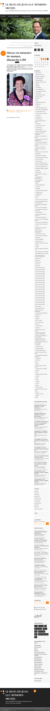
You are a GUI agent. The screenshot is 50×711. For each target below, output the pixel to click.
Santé (37, 361)
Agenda (22, 110)
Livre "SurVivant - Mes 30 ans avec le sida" (41, 210)
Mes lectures (38, 262)
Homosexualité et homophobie (39, 180)
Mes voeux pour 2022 (40, 297)
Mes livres (36, 650)
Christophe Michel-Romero (41, 107)
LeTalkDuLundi (39, 194)
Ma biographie (26, 16)
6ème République (39, 80)
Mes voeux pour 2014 (40, 284)
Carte (35, 513)
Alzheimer (38, 85)
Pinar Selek (38, 344)
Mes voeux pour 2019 (40, 293)
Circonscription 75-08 (40, 111)
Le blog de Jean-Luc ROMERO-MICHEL (17, 695)
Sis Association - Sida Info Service (40, 366)
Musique (37, 316)
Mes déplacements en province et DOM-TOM (40, 256)
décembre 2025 (37, 498)
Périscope (38, 327)
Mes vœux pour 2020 (40, 308)
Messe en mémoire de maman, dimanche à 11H (19, 56)
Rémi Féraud (38, 358)
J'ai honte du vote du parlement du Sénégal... (40, 424)
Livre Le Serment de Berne (41, 217)
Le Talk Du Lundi (39, 192)
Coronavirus (38, 123)
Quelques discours (38, 657)
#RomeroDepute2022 (40, 76)
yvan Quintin (37, 439)
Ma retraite (38, 237)
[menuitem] (4, 16)
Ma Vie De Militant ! (40, 239)
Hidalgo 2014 (38, 172)
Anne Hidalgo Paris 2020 (41, 91)
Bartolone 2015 (39, 96)
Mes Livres (38, 263)
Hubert (37, 183)
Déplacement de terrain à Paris (42, 151)
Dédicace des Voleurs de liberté (40, 149)
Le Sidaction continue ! (39, 565)
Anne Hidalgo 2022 (39, 89)
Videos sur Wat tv (38, 665)
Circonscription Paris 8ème (41, 113)
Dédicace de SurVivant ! (40, 147)
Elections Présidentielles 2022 (42, 164)
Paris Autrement (39, 325)
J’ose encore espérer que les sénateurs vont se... (41, 441)
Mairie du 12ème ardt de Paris (42, 243)
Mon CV (36, 648)
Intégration (38, 188)
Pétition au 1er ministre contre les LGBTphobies (40, 333)
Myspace (37, 318)
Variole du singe (39, 387)
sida (45, 626)
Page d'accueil (30, 42)
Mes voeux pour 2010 (40, 276)
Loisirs (37, 225)
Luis (35, 455)
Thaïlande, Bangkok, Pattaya (41, 374)
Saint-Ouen (38, 360)
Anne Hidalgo (38, 87)
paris (36, 637)
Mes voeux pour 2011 (40, 278)
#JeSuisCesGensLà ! (40, 74)
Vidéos (37, 392)
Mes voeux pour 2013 (40, 282)
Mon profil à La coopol (38, 671)
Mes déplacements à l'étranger (42, 251)
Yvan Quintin (37, 447)
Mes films (38, 260)
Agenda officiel (37, 645)
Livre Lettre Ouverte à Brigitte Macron (41, 220)
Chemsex (38, 106)
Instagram (38, 186)
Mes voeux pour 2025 (40, 302)
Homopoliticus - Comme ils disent (41, 174)
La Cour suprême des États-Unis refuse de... (41, 449)
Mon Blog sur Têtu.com (39, 669)
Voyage (37, 395)
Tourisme (38, 381)
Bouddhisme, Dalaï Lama (40, 102)
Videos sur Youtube (38, 664)
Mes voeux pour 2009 (40, 274)
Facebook (38, 170)
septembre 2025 (37, 503)
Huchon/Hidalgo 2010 (40, 184)
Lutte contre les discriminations (38, 231)
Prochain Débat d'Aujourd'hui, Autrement (41, 356)
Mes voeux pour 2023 (40, 298)
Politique (45, 628)
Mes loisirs (38, 265)
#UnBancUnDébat (39, 78)
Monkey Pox (38, 314)
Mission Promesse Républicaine (39, 310)
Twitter (37, 383)
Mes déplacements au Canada (42, 253)
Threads (37, 376)
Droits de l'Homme (39, 159)
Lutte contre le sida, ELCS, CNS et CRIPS (40, 228)
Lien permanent (10, 110)
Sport (37, 372)
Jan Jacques (37, 405)
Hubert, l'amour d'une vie (39, 652)
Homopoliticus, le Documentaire (39, 177)
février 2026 (36, 494)
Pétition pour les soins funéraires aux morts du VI (40, 339)
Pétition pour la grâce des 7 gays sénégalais (41, 336)
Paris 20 (37, 324)
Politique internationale (40, 350)
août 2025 (36, 505)
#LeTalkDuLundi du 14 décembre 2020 (18, 42)
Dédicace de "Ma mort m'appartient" (40, 133)
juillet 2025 (36, 506)
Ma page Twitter (37, 667)
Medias (37, 246)
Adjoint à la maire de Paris (41, 82)
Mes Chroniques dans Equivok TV (41, 249)
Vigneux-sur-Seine (39, 393)
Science (37, 363)
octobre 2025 (37, 501)
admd (36, 634)
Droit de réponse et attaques (42, 157)
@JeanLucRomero (38, 45)
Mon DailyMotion (37, 658)
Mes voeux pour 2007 (40, 271)
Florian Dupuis (37, 462)
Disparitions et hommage (12, 111)
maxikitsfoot (37, 431)
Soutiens (37, 370)
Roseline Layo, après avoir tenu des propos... (40, 464)
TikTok (37, 379)
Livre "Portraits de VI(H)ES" (41, 207)
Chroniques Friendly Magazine (42, 109)
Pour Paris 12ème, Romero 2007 (41, 353)
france (36, 626)
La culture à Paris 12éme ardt (41, 190)
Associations (38, 93)
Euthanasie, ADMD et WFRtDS (42, 168)
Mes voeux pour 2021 (40, 295)
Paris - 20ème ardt (39, 322)
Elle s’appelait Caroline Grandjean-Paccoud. (41, 472)
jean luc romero (41, 631)
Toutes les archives (38, 509)
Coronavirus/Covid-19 (40, 125)
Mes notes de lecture (40, 267)
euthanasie (41, 626)
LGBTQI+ (38, 196)
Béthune (25, 110)
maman (24, 111)
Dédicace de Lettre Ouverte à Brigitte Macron (41, 139)
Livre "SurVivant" (39, 212)
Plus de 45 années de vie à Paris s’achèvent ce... (40, 406)
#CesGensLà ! (38, 72)
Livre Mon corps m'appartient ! (42, 222)
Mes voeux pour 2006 (40, 269)
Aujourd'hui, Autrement (40, 94)
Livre (37, 197)
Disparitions (30, 110)
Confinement (38, 117)
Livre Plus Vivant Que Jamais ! (42, 224)
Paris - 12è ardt (39, 320)
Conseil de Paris (39, 118)
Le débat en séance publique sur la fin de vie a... (40, 432)
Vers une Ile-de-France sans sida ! (41, 389)
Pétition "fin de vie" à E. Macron (40, 330)
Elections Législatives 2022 (41, 162)
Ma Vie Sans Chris (39, 241)
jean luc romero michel (43, 634)
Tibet (37, 377)
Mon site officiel (13, 16)
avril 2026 (36, 491)
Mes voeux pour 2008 (40, 273)
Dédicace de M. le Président (41, 142)
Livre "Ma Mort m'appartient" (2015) (41, 205)
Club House (38, 115)
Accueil (3, 16)
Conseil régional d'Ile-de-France (40, 121)
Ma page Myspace (38, 660)
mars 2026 (36, 492)
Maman (18, 111)
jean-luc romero (38, 628)
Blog (37, 100)
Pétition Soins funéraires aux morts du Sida (41, 342)
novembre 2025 (37, 499)
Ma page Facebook (38, 662)
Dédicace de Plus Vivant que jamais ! (41, 144)
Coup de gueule (39, 129)
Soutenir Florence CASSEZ (41, 368)
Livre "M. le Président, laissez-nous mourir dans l (41, 202)
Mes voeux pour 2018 (40, 291)
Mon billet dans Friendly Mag (41, 313)
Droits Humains (39, 161)
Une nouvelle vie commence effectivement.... (40, 415)
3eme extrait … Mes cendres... (41, 552)
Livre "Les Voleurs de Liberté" (42, 199)
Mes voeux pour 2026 (40, 304)
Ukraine (37, 385)
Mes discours (38, 258)
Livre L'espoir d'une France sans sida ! (40, 215)
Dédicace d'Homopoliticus (41, 131)
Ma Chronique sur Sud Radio (41, 235)
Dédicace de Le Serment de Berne (41, 136)
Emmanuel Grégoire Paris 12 (41, 166)
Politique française (39, 348)
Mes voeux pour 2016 (40, 287)
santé (36, 631)
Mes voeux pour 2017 (40, 289)
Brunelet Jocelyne (38, 413)
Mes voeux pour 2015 (40, 286)
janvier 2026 (36, 496)
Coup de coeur (39, 127)
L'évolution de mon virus (41, 233)
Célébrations (38, 104)
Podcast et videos (39, 346)
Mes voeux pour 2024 (40, 300)
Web (37, 397)
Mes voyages (38, 306)
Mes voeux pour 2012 (40, 280)
